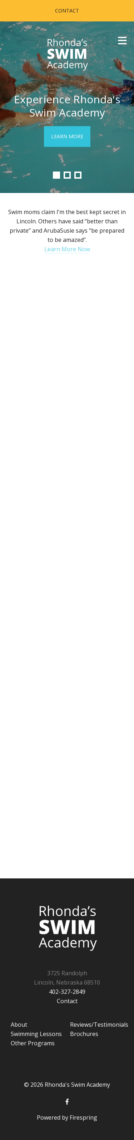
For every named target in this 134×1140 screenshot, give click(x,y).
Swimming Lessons (36, 1034)
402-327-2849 (67, 992)
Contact (67, 10)
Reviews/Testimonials (99, 1025)
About (19, 1025)
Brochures (84, 1034)
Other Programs (33, 1043)
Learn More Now (67, 249)
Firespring (83, 1117)
